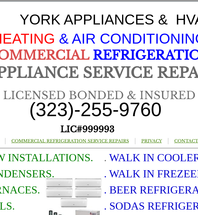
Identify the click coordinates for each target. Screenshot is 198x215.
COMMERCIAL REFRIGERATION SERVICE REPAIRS (70, 141)
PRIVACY (151, 141)
